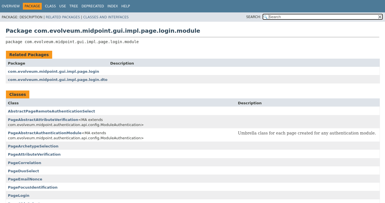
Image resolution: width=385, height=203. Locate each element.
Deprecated (93, 6)
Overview (11, 6)
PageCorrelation (24, 163)
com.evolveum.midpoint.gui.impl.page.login (53, 71)
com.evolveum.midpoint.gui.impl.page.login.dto (57, 80)
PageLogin (18, 195)
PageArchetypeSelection (33, 146)
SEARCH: (253, 17)
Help (125, 6)
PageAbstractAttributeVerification (43, 120)
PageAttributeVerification (34, 154)
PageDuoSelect (23, 171)
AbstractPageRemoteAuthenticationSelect (51, 111)
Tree (73, 6)
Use (62, 6)
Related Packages (63, 17)
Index (112, 6)
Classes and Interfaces (106, 17)
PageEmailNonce (25, 179)
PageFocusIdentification (33, 187)
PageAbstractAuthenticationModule (45, 133)
